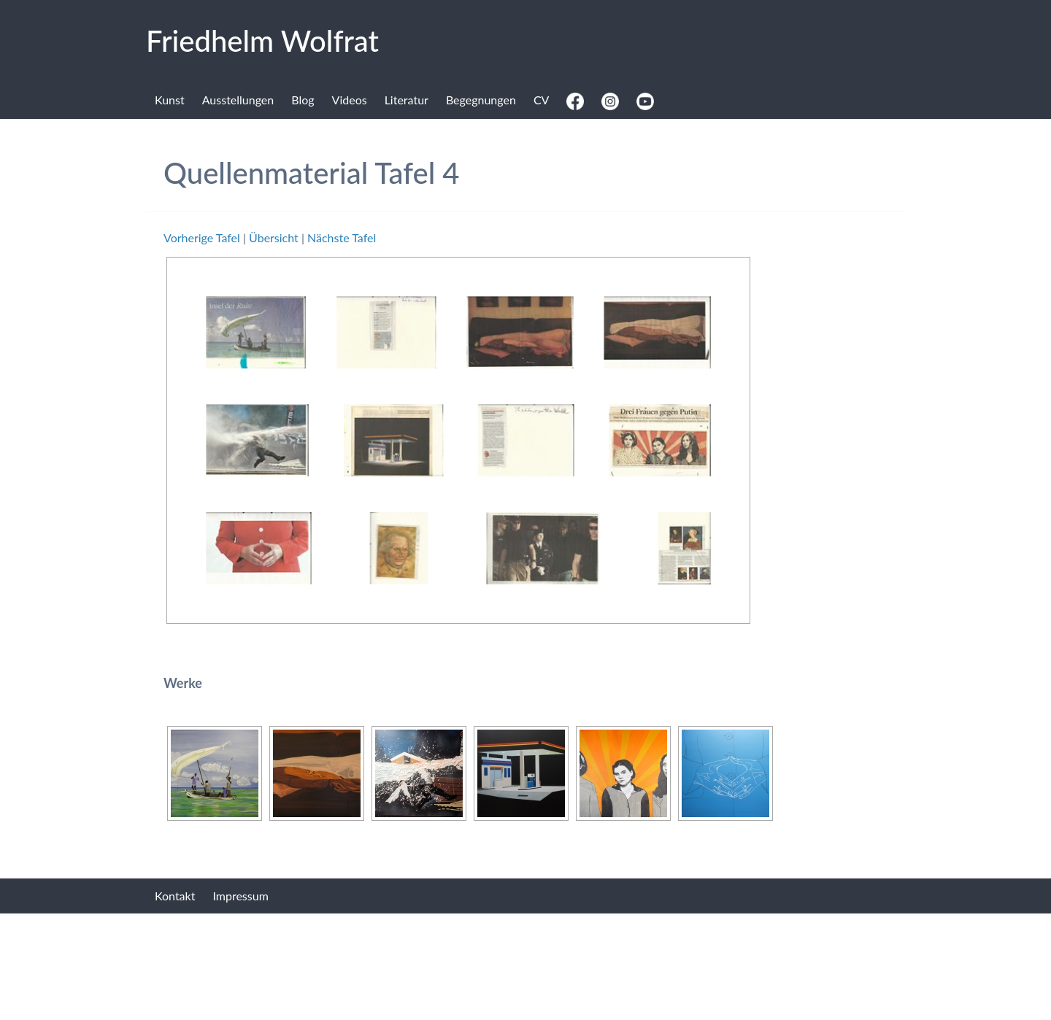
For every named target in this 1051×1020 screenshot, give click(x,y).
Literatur (406, 100)
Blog (302, 100)
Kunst (170, 100)
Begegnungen (481, 100)
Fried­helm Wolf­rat (262, 40)
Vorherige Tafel (201, 237)
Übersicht (274, 237)
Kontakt (175, 896)
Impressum (240, 896)
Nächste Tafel (341, 237)
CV (542, 100)
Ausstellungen (238, 100)
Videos (349, 100)
